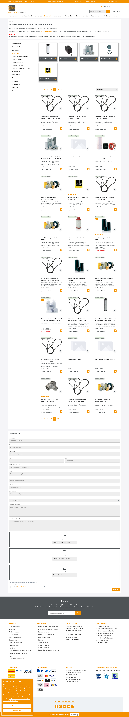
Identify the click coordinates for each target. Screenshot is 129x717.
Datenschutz (13, 640)
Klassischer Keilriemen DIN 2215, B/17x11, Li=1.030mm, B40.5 (77, 400)
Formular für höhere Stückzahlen (48, 629)
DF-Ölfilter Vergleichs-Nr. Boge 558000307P (76, 279)
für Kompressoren (18, 62)
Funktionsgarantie (14, 632)
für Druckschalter (18, 59)
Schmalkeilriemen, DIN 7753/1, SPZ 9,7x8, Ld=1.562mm (77, 117)
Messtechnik (16, 74)
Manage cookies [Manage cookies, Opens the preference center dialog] (17, 710)
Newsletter (12, 648)
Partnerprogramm (43, 632)
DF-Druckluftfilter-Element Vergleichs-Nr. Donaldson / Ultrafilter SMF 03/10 (105, 319)
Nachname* (12, 451)
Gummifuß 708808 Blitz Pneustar (77, 157)
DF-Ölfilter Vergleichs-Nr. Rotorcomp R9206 (105, 238)
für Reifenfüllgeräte (18, 65)
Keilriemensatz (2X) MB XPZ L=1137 (105, 359)
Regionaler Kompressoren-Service (48, 650)
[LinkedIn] (68, 706)
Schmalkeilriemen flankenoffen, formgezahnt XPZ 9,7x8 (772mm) (50, 279)
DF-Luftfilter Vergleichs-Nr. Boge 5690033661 (104, 279)
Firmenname (12, 438)
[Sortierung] (107, 89)
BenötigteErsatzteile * (14, 504)
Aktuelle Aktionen (14, 626)
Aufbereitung (16, 71)
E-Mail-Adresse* (13, 478)
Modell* (11, 484)
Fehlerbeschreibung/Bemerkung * (17, 518)
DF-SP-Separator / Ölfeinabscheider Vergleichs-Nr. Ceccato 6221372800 (51, 158)
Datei (64, 555)
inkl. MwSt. (105, 6)
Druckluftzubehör (17, 47)
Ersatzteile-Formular (46, 31)
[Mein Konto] (117, 11)
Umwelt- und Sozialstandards (18, 653)
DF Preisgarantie (14, 634)
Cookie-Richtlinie (14, 645)
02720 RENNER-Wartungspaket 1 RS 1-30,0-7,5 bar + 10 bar (105, 158)
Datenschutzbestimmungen (24, 586)
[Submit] (78, 613)
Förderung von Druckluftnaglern (48, 626)
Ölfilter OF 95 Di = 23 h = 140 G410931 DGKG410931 (78, 198)
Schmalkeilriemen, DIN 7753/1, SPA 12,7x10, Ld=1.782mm (51, 360)
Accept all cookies (17, 705)
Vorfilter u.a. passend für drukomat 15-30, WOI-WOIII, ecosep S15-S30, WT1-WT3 (51, 320)
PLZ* (10, 458)
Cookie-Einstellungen (15, 643)
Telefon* (11, 471)
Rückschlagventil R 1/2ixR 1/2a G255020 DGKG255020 (49, 400)
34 (61, 89)
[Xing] (73, 706)
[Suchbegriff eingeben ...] (97, 11)
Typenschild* (64, 539)
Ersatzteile (15, 53)
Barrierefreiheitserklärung (17, 659)
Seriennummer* (13, 491)
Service (14, 91)
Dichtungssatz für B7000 (74, 359)
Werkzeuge (15, 50)
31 (51, 89)
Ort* (66, 458)
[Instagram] (60, 706)
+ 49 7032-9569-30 (73, 634)
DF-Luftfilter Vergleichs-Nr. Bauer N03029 (50, 238)
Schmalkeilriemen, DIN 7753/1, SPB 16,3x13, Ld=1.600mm (105, 117)
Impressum (12, 629)
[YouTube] (64, 706)
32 (54, 89)
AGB (10, 656)
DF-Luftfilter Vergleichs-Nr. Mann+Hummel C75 (102, 400)
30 (48, 89)
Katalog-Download (44, 637)
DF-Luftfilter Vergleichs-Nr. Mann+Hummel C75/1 (48, 198)
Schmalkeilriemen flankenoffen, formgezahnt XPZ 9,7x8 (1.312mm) (50, 117)
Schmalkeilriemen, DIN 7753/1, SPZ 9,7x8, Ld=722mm (105, 198)
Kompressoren (16, 43)
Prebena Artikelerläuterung (46, 634)
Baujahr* (11, 498)
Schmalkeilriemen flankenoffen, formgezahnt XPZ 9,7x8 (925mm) (77, 319)
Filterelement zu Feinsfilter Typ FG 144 (77, 238)
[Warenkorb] (120, 11)
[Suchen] (108, 11)
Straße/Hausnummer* (14, 464)
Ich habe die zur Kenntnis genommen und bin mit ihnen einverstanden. (34, 586)
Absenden (116, 589)
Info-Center (15, 87)
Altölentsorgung (43, 643)
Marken (14, 78)
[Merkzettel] (114, 11)
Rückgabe (41, 640)
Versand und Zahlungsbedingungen (20, 651)
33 (58, 89)
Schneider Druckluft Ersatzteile (21, 68)
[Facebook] (56, 706)
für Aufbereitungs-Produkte (20, 56)
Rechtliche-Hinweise (15, 637)
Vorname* (11, 444)
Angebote (15, 81)
